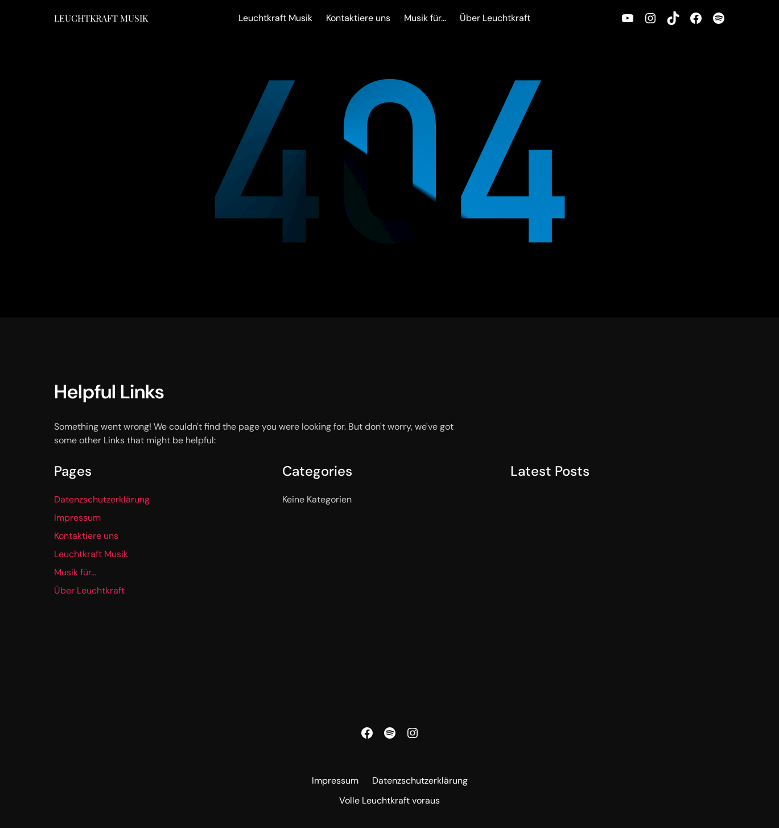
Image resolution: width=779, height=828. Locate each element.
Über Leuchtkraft (89, 590)
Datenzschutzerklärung (102, 499)
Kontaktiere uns (86, 536)
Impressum (77, 518)
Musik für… (75, 572)
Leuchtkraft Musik (101, 18)
